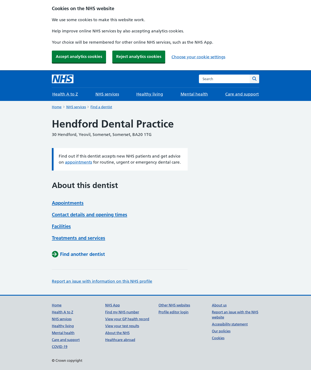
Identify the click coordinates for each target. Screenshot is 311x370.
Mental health (194, 94)
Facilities (61, 226)
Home (57, 107)
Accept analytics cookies (79, 56)
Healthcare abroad (120, 340)
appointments (78, 162)
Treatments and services (78, 238)
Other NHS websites (174, 305)
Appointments (68, 203)
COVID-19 (59, 346)
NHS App (112, 305)
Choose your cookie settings (198, 56)
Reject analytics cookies (138, 56)
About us (219, 305)
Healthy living (149, 94)
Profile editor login (174, 312)
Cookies (218, 338)
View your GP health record (127, 319)
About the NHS (117, 333)
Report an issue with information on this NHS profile (102, 281)
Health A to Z (65, 94)
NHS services (107, 94)
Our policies (221, 331)
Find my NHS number (122, 312)
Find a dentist (101, 107)
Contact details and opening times (89, 215)
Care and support (242, 94)
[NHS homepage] (62, 79)
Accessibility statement (230, 324)
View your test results (122, 326)
